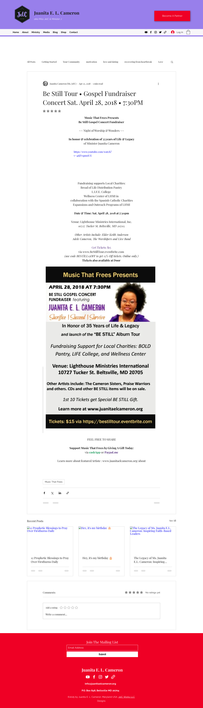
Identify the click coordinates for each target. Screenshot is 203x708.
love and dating (110, 61)
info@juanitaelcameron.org (100, 683)
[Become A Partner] (172, 16)
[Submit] (102, 654)
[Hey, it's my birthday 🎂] (101, 539)
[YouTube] (146, 32)
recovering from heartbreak (138, 61)
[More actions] (158, 84)
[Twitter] (160, 32)
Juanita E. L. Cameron (56, 13)
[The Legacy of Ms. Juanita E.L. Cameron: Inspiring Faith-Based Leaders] (153, 539)
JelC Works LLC (126, 697)
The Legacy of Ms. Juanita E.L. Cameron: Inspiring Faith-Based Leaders (150, 560)
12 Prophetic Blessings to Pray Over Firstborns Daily (50, 560)
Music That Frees (53, 482)
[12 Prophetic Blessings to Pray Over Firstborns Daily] (50, 539)
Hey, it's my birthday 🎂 (97, 558)
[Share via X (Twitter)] (52, 492)
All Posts (31, 61)
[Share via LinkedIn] (59, 492)
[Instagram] (155, 32)
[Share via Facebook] (44, 492)
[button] (188, 32)
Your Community (71, 61)
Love (160, 61)
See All (172, 520)
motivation (91, 61)
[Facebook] (150, 32)
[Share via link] (67, 492)
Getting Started (49, 61)
